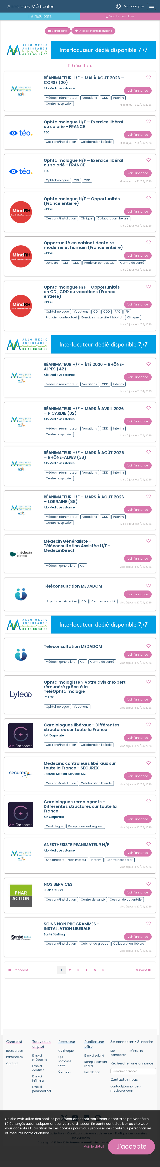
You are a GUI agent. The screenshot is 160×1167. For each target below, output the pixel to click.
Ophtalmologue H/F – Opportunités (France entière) (82, 202)
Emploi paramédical (41, 1095)
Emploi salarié (94, 1062)
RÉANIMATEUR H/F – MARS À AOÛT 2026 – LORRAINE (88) (84, 502)
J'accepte (131, 1146)
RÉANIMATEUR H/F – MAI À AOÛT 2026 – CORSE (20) (84, 80)
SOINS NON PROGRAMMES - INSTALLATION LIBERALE (72, 932)
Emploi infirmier (38, 1085)
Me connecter (118, 1059)
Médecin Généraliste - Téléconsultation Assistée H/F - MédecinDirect (77, 549)
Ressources (14, 1057)
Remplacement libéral (94, 1070)
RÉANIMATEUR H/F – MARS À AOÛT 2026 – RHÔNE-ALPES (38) (84, 457)
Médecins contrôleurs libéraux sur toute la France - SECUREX (80, 770)
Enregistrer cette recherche (93, 31)
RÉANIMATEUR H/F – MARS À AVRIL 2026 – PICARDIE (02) (84, 413)
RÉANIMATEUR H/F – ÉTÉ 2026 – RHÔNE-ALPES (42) (84, 369)
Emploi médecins (39, 1064)
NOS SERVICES (58, 890)
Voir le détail (94, 1146)
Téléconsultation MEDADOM (73, 590)
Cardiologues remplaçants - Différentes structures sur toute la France (80, 811)
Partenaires (14, 1063)
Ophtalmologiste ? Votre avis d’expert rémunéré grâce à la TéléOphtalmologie (75, 690)
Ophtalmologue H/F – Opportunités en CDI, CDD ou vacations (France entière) (82, 293)
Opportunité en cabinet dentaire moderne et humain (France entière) (83, 246)
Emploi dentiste (38, 1074)
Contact (12, 1069)
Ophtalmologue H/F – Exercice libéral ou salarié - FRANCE (83, 125)
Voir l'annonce (137, 91)
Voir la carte (57, 31)
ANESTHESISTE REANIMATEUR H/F (76, 850)
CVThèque (66, 1057)
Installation (92, 1078)
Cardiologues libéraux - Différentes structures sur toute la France (82, 732)
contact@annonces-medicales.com (125, 1095)
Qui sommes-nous (65, 1067)
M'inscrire (136, 1057)
